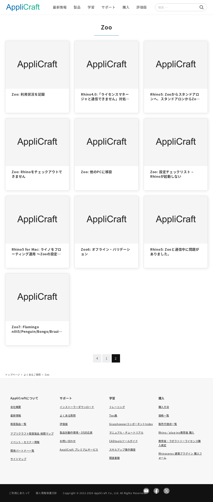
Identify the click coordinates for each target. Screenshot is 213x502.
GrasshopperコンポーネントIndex (131, 424)
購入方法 (164, 407)
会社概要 (15, 407)
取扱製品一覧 (18, 424)
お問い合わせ (68, 441)
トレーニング (117, 407)
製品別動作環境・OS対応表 (76, 432)
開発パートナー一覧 (22, 451)
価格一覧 (164, 415)
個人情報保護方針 (46, 493)
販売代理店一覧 (168, 424)
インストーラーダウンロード (77, 407)
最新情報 (15, 415)
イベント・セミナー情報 (25, 442)
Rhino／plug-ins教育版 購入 (176, 432)
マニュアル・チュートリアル (126, 432)
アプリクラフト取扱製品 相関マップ (31, 433)
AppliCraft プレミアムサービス (79, 449)
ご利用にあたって (19, 493)
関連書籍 (114, 458)
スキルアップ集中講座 (122, 449)
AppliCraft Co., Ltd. (106, 493)
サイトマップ (18, 459)
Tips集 (113, 415)
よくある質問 (68, 415)
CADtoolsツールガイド (123, 441)
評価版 (64, 424)
